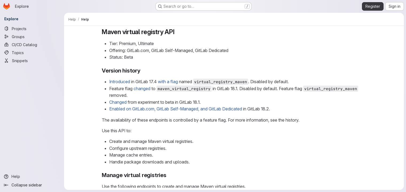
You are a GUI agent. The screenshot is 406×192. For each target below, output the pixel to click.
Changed (118, 102)
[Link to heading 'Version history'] (143, 70)
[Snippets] (32, 60)
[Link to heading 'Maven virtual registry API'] (178, 32)
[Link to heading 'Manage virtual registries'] (169, 175)
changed (142, 88)
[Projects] (32, 28)
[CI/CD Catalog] (32, 44)
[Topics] (32, 52)
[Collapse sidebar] (32, 185)
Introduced (119, 81)
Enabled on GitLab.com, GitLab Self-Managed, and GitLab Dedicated (175, 108)
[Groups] (32, 36)
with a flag (168, 81)
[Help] (32, 176)
